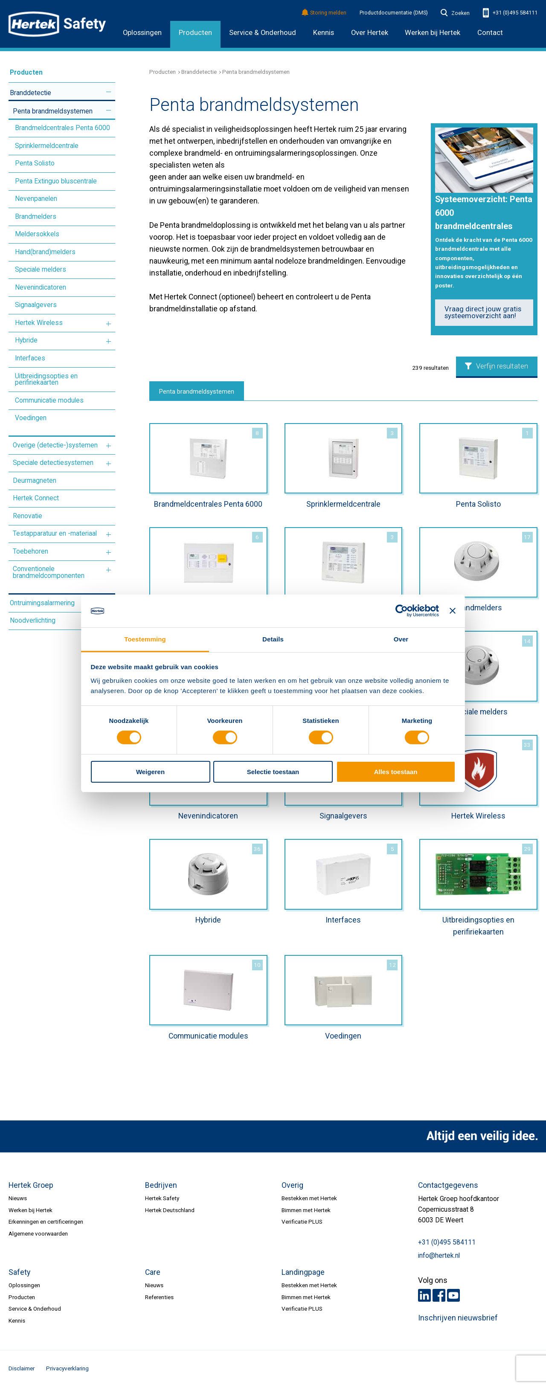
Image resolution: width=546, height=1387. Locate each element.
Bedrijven (161, 1185)
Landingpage (303, 1272)
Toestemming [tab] (145, 639)
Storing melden (324, 13)
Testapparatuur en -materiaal (55, 533)
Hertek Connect (36, 498)
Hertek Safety (162, 1198)
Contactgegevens (448, 1185)
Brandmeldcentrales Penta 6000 (62, 128)
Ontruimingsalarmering (42, 603)
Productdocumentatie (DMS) (394, 12)
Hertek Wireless (39, 323)
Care (152, 1272)
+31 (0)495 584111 (510, 13)
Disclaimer (22, 1368)
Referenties (159, 1297)
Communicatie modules (49, 400)
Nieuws (18, 1198)
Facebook (439, 1295)
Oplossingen (142, 33)
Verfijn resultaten (496, 366)
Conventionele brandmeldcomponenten (48, 572)
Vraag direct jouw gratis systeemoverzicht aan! (482, 312)
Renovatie (27, 516)
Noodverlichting (32, 620)
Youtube (453, 1295)
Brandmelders (35, 217)
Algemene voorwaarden (38, 1233)
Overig (292, 1185)
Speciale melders (40, 269)
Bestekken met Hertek (309, 1198)
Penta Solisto (35, 163)
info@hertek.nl (439, 1255)
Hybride (26, 340)
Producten (195, 33)
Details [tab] (273, 639)
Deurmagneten (34, 481)
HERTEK (57, 24)
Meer (108, 92)
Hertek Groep (31, 1185)
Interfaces (30, 358)
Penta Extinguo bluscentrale (56, 181)
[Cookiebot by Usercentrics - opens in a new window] (401, 610)
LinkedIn (424, 1295)
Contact (490, 33)
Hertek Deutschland (170, 1210)
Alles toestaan (396, 771)
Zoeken (455, 13)
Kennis (323, 33)
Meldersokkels (37, 234)
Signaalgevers (36, 305)
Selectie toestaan (273, 771)
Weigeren (150, 771)
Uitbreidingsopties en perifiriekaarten (46, 379)
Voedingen (30, 418)
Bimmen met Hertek (306, 1210)
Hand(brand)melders (45, 252)
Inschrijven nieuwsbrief (458, 1318)
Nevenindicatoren (40, 287)
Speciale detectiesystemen (53, 463)
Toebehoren (30, 551)
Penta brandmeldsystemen (53, 111)
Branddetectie (30, 93)
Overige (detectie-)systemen (55, 445)
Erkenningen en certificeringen (46, 1221)
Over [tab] (401, 639)
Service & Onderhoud (262, 33)
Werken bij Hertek (30, 1210)
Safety (19, 1272)
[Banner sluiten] (453, 611)
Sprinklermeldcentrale (46, 146)
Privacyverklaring (67, 1368)
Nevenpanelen (36, 199)
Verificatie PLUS (302, 1221)
